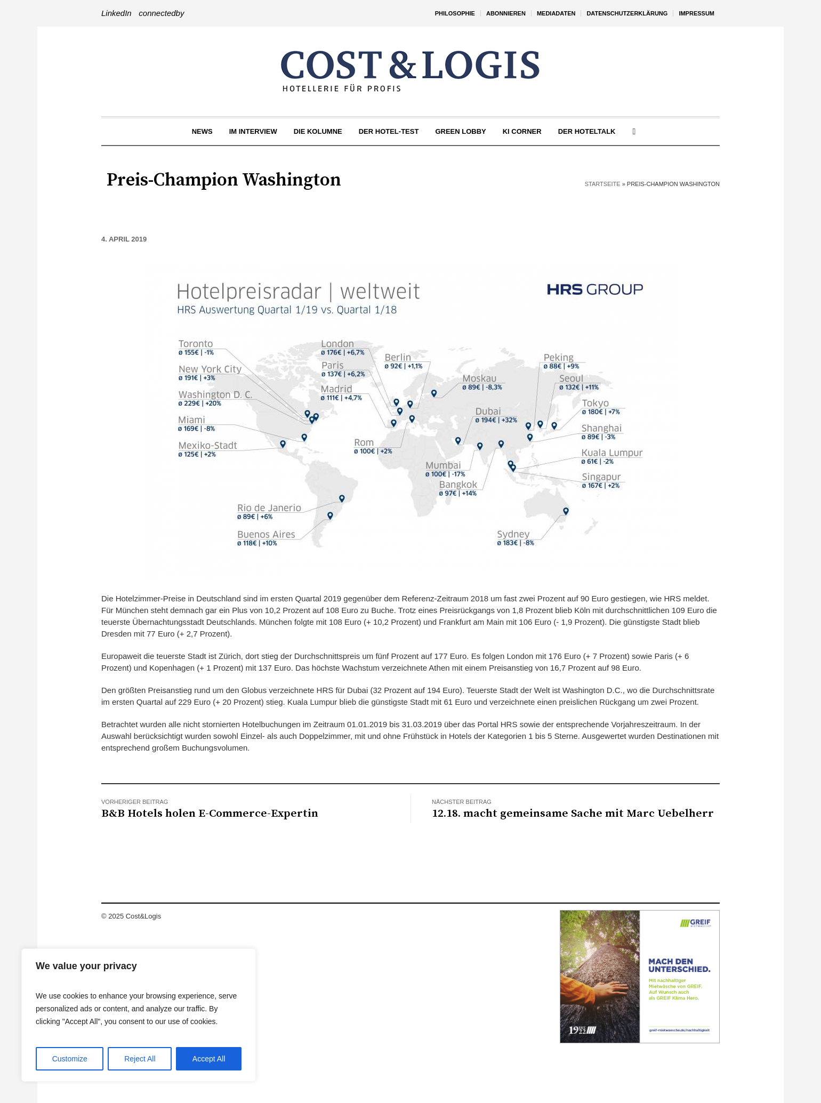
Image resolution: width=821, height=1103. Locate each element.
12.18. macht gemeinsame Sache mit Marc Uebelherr (573, 813)
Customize (69, 1058)
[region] (138, 1015)
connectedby (161, 13)
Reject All (139, 1058)
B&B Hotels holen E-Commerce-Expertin (209, 813)
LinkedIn (116, 13)
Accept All (208, 1058)
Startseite (603, 184)
